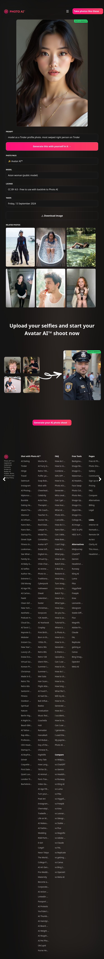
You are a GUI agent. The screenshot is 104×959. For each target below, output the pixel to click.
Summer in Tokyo (46, 666)
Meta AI (75, 666)
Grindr (24, 759)
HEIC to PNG (77, 534)
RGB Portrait (43, 838)
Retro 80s (42, 652)
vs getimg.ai (60, 857)
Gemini (75, 559)
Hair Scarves (43, 681)
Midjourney (77, 549)
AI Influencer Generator (32, 520)
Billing (91, 505)
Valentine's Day (45, 598)
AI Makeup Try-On (46, 823)
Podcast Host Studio (30, 617)
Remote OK (94, 534)
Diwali (41, 593)
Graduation (43, 710)
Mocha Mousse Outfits (48, 461)
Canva (74, 652)
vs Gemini (59, 769)
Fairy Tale (42, 759)
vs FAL (58, 847)
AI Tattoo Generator (30, 730)
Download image (52, 215)
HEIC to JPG (77, 529)
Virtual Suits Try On (29, 661)
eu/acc (92, 539)
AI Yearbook (43, 622)
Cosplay (41, 627)
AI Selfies (25, 568)
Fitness (24, 696)
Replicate (76, 642)
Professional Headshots (32, 740)
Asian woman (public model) (23, 175)
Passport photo (45, 901)
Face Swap (76, 485)
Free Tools (77, 456)
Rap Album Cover (29, 735)
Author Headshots (29, 573)
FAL (73, 637)
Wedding (42, 833)
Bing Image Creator (81, 657)
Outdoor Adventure (30, 701)
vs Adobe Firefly (62, 838)
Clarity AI (93, 544)
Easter (41, 603)
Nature (24, 710)
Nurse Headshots (46, 950)
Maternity (42, 877)
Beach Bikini (26, 725)
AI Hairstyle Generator (48, 921)
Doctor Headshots (46, 520)
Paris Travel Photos (46, 779)
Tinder (24, 466)
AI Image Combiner (81, 524)
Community (94, 475)
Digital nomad (44, 554)
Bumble (24, 500)
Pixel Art (42, 798)
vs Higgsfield (61, 798)
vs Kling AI (59, 784)
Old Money (26, 583)
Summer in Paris (45, 671)
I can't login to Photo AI (65, 544)
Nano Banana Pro (29, 524)
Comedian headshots (47, 539)
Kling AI (75, 573)
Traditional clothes (46, 578)
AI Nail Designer (45, 696)
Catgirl (41, 847)
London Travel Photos (31, 779)
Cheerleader (43, 490)
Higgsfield (76, 588)
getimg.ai (76, 647)
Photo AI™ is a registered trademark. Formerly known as (9, 465)
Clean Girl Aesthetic (30, 603)
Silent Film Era (44, 661)
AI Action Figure (45, 891)
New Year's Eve (28, 647)
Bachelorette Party (29, 784)
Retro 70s (25, 681)
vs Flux (58, 828)
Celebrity (42, 495)
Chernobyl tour (45, 808)
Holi (40, 725)
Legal (91, 510)
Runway (75, 568)
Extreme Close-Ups (29, 578)
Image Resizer (78, 466)
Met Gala (42, 676)
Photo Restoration (80, 495)
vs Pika (58, 794)
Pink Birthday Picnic (47, 632)
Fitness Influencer (29, 544)
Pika (74, 583)
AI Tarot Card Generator (32, 627)
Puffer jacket (44, 475)
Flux (74, 617)
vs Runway (60, 779)
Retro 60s (25, 686)
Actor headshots (45, 500)
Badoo (41, 705)
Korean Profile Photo (30, 666)
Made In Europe (28, 676)
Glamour (25, 515)
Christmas (25, 671)
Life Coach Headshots (48, 510)
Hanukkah (42, 735)
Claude (75, 632)
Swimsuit (25, 480)
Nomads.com (95, 529)
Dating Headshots (29, 505)
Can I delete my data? (65, 534)
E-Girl (40, 842)
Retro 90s (42, 647)
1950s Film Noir (45, 642)
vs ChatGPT (60, 764)
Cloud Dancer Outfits (30, 622)
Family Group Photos (30, 559)
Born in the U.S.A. (46, 637)
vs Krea (58, 808)
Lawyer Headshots (46, 529)
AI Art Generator (45, 867)
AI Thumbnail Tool (46, 916)
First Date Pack (28, 769)
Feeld (23, 598)
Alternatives (78, 544)
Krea (74, 598)
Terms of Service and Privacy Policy (9, 475)
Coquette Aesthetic (29, 764)
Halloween (43, 588)
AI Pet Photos (44, 940)
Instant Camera (28, 642)
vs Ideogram (60, 818)
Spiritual (25, 705)
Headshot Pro (78, 564)
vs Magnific (60, 833)
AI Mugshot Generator (48, 935)
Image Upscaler (79, 500)
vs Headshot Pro (62, 774)
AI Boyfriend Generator (31, 754)
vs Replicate (60, 852)
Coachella (42, 720)
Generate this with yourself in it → (52, 146)
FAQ (57, 456)
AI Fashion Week (45, 828)
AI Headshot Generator (82, 480)
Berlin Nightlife (28, 715)
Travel (23, 475)
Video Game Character (48, 784)
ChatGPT (76, 554)
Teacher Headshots (47, 515)
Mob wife (42, 485)
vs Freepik (59, 803)
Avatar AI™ (43, 544)
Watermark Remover (81, 475)
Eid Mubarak (43, 740)
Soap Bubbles (44, 480)
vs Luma (58, 789)
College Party (44, 862)
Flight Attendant (45, 686)
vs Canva (59, 862)
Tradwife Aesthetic (46, 813)
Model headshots (46, 534)
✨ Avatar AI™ (15, 161)
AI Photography (28, 490)
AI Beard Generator (47, 926)
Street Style (26, 539)
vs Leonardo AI (62, 813)
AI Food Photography (47, 691)
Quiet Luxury (27, 774)
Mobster (25, 637)
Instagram (25, 485)
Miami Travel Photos (30, 510)
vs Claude (59, 842)
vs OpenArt (60, 872)
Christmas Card (45, 608)
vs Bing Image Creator (65, 867)
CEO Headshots (28, 745)
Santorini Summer (29, 691)
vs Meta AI (59, 877)
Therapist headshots (47, 505)
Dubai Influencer (45, 549)
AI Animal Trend (45, 774)
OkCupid (42, 945)
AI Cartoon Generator (31, 593)
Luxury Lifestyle (28, 652)
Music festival (44, 715)
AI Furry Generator (46, 466)
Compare (59, 754)
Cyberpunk (43, 583)
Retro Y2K (42, 657)
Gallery (92, 471)
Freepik (75, 593)
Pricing (92, 485)
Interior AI (93, 524)
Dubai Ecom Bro (28, 657)
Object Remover (79, 510)
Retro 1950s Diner (46, 471)
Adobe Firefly (78, 627)
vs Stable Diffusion (63, 823)
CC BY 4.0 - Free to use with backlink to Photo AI (33, 189)
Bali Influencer (44, 701)
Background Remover (82, 461)
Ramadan (42, 730)
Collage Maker (78, 520)
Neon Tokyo (43, 852)
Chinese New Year (46, 749)
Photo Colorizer (79, 490)
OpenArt (76, 661)
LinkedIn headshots (47, 896)
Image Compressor (80, 515)
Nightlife (42, 754)
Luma (74, 578)
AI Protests (43, 906)
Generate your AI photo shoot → (52, 422)
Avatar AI (7, 471)
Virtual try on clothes (47, 559)
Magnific (76, 622)
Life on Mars (43, 818)
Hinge (23, 471)
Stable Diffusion (79, 612)
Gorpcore (42, 612)
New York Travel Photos (31, 608)
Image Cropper (79, 471)
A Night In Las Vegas (30, 720)
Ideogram (76, 608)
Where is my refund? (64, 627)
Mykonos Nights (28, 495)
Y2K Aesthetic (44, 617)
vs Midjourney (61, 759)
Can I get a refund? (63, 500)
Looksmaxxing (27, 549)
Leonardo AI (77, 603)
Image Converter (79, 505)
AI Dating (25, 461)
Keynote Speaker (28, 632)
